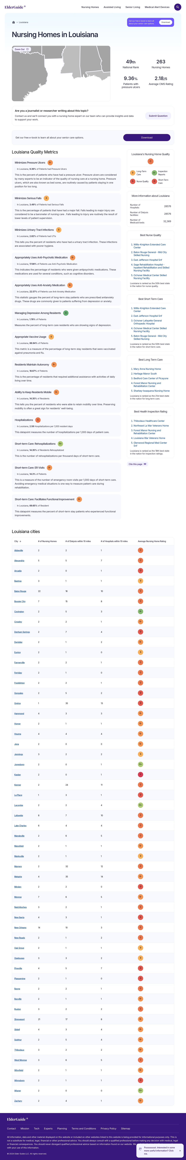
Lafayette (18, 815)
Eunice (17, 652)
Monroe (18, 897)
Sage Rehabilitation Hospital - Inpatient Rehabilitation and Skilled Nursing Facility (151, 267)
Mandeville (19, 836)
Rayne (17, 988)
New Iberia (19, 917)
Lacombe (18, 805)
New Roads (19, 937)
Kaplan (17, 774)
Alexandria (19, 560)
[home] (15, 7)
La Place (18, 795)
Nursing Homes (90, 7)
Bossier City (20, 601)
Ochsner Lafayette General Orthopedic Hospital (148, 322)
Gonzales (18, 693)
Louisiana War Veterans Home (149, 438)
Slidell (17, 1029)
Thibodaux (19, 1050)
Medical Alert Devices (157, 7)
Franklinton (19, 683)
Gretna (17, 703)
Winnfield (18, 1070)
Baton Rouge (20, 591)
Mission (25, 1128)
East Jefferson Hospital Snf (148, 259)
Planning (62, 1128)
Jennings (18, 754)
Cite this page (137, 464)
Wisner (17, 1090)
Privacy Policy (108, 1128)
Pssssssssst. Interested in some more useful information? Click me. (159, 1150)
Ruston (17, 1009)
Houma (17, 734)
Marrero (18, 866)
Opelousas (19, 958)
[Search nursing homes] (177, 7)
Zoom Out (22, 49)
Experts (48, 1128)
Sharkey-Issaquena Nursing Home (152, 390)
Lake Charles (20, 825)
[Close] (180, 1150)
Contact (11, 1128)
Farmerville (19, 662)
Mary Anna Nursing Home (147, 368)
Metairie (18, 876)
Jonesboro (19, 764)
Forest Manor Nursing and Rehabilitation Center (147, 385)
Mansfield (18, 846)
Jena (16, 744)
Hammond (19, 713)
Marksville (19, 856)
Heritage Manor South (145, 373)
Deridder (18, 642)
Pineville (18, 968)
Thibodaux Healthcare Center (149, 420)
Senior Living (132, 7)
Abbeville (18, 550)
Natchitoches (20, 907)
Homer (17, 723)
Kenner (17, 785)
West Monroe (20, 1060)
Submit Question (158, 115)
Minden (17, 887)
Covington (19, 611)
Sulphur (18, 1039)
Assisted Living (112, 7)
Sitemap (125, 1128)
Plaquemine (19, 978)
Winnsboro (19, 1080)
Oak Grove (19, 948)
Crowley (18, 621)
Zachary (18, 1101)
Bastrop (18, 581)
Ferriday (18, 672)
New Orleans (20, 927)
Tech (36, 1128)
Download (165, 22)
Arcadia (17, 571)
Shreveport (19, 1019)
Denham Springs (22, 632)
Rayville (17, 999)
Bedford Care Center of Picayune (151, 378)
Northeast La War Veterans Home (151, 425)
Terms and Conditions (84, 1128)
